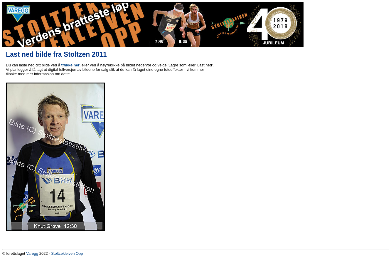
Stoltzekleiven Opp (67, 253)
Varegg (32, 253)
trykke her (70, 65)
